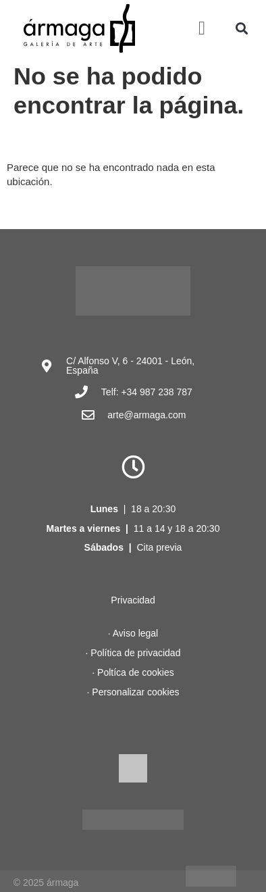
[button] (202, 28)
